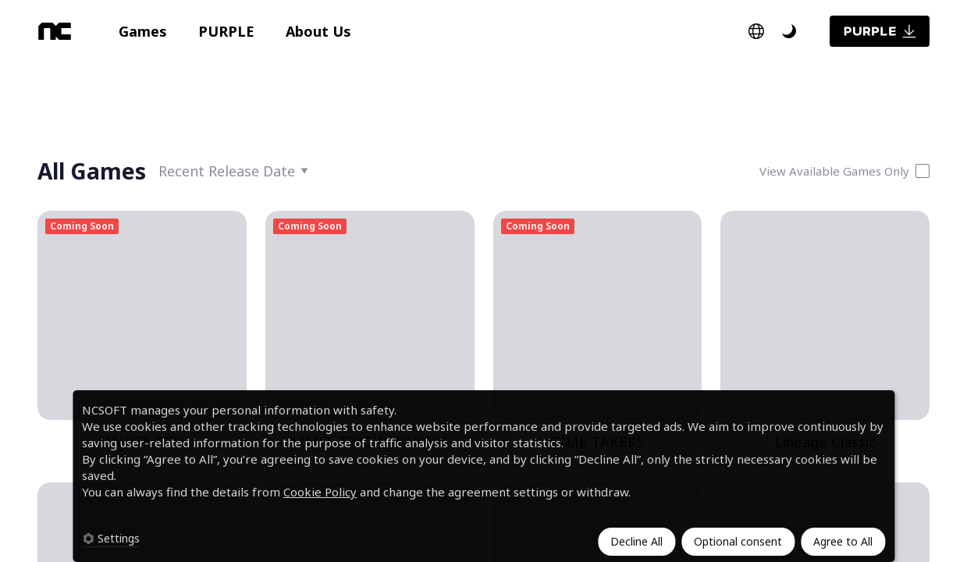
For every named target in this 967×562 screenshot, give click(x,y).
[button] (143, 31)
